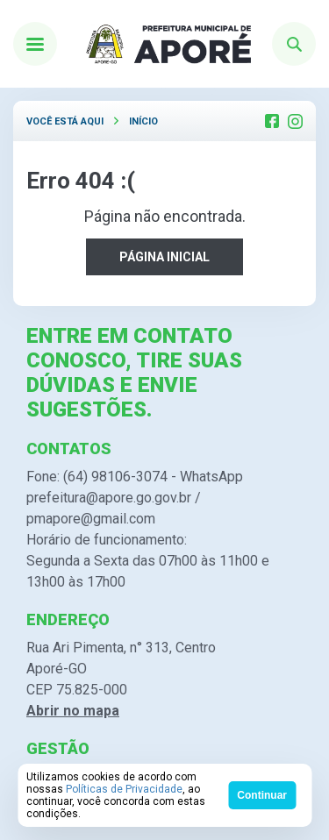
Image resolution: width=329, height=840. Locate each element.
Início (143, 121)
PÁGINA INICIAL (164, 257)
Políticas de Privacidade (124, 789)
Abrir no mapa (72, 710)
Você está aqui (65, 121)
